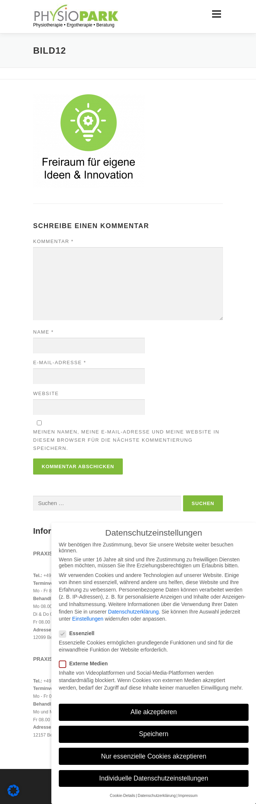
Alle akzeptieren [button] (154, 712)
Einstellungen (87, 619)
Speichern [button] (154, 734)
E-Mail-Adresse (59, 362)
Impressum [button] (188, 795)
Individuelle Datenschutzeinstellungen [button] (153, 778)
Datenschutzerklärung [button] (157, 795)
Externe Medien (87, 663)
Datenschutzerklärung (133, 612)
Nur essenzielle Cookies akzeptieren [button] (153, 756)
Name (43, 332)
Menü (215, 13)
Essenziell (81, 633)
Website (46, 393)
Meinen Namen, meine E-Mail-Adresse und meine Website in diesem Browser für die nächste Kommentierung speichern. (126, 440)
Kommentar (53, 241)
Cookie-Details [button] (122, 795)
